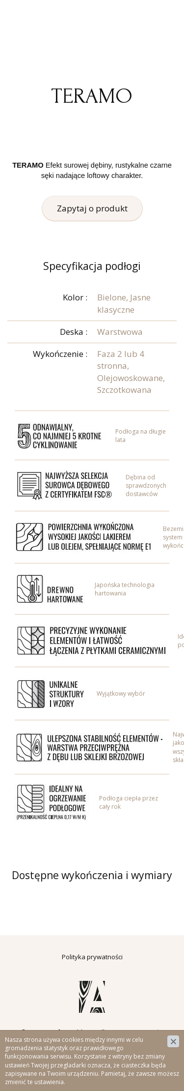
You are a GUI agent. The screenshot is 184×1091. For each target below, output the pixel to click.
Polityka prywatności (92, 956)
